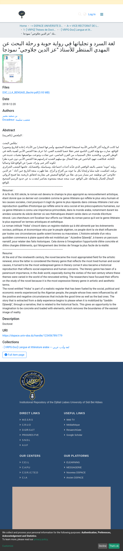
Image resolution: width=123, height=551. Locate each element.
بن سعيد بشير (9, 115)
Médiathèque (73, 424)
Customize (7, 546)
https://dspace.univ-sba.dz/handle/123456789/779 (32, 335)
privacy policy (41, 539)
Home (23, 25)
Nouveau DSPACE (76, 472)
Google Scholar (74, 435)
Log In (92, 14)
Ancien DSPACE (74, 477)
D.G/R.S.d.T (28, 430)
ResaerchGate (73, 430)
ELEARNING (73, 462)
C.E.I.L (25, 462)
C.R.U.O (26, 424)
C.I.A (24, 477)
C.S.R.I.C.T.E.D (30, 472)
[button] (85, 14)
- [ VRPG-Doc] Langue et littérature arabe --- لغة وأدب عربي (76, 29)
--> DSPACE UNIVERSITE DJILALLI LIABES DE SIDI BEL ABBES (46, 25)
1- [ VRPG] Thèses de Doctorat (39, 29)
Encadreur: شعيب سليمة (16, 119)
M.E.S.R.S (27, 419)
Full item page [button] (14, 354)
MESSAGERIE (74, 467)
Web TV (70, 419)
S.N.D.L (26, 440)
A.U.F (25, 445)
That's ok (114, 546)
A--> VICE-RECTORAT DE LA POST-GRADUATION (83, 25)
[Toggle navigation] (102, 14)
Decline (102, 546)
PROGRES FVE (30, 435)
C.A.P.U (26, 467)
